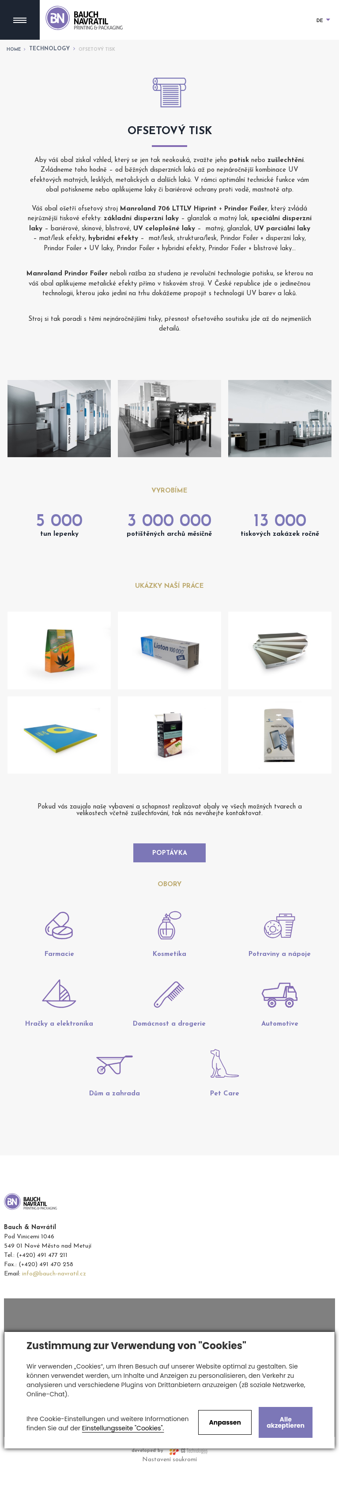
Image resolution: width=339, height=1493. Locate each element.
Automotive (279, 1045)
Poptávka (170, 858)
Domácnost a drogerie (169, 1045)
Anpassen (225, 1422)
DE (323, 21)
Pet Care (224, 1115)
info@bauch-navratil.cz (54, 1295)
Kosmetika (169, 975)
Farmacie (59, 975)
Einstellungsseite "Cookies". (123, 1428)
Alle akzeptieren (286, 1422)
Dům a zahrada (114, 1115)
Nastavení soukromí (169, 1481)
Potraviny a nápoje (280, 975)
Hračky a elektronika (59, 1045)
